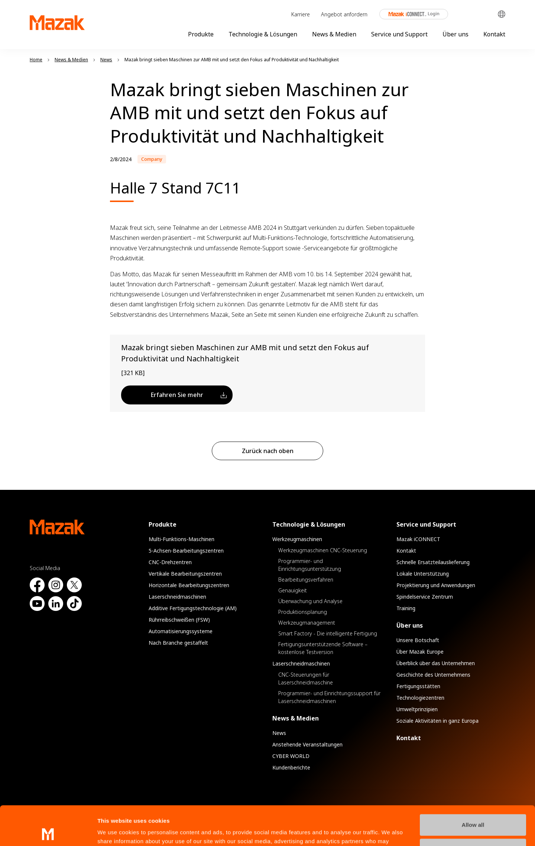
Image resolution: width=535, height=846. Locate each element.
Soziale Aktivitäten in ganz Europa (437, 720)
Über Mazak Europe (420, 651)
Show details (114, 831)
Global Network (501, 14)
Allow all (473, 785)
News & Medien (334, 34)
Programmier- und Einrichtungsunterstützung (309, 564)
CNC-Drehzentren (170, 562)
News (279, 732)
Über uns (455, 34)
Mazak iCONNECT (409, 14)
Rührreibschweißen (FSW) (179, 619)
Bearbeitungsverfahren (305, 579)
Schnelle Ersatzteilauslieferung (433, 562)
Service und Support (399, 34)
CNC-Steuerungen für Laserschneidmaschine (305, 678)
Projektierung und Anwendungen (435, 585)
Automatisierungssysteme (181, 631)
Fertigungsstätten (418, 686)
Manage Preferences (473, 810)
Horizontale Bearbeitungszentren (189, 585)
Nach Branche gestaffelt (178, 642)
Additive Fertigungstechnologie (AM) (193, 608)
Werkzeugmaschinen (297, 539)
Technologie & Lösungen (262, 34)
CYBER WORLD (290, 755)
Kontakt (494, 34)
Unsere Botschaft (417, 640)
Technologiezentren (420, 697)
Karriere (300, 14)
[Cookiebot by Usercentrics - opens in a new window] (48, 831)
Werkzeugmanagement (306, 622)
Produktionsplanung (302, 611)
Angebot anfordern (344, 14)
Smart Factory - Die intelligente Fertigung (327, 633)
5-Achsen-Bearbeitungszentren (186, 550)
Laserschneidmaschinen (177, 596)
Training (405, 608)
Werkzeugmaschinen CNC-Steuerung (322, 550)
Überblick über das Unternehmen (435, 663)
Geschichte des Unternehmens (433, 674)
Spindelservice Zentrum (424, 596)
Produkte (201, 34)
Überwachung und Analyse (310, 601)
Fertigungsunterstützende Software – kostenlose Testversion (322, 648)
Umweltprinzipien (417, 709)
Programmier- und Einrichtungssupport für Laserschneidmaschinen (329, 697)
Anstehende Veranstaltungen (307, 744)
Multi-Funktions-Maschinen (181, 539)
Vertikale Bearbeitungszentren (185, 573)
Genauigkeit (292, 590)
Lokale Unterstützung (422, 573)
